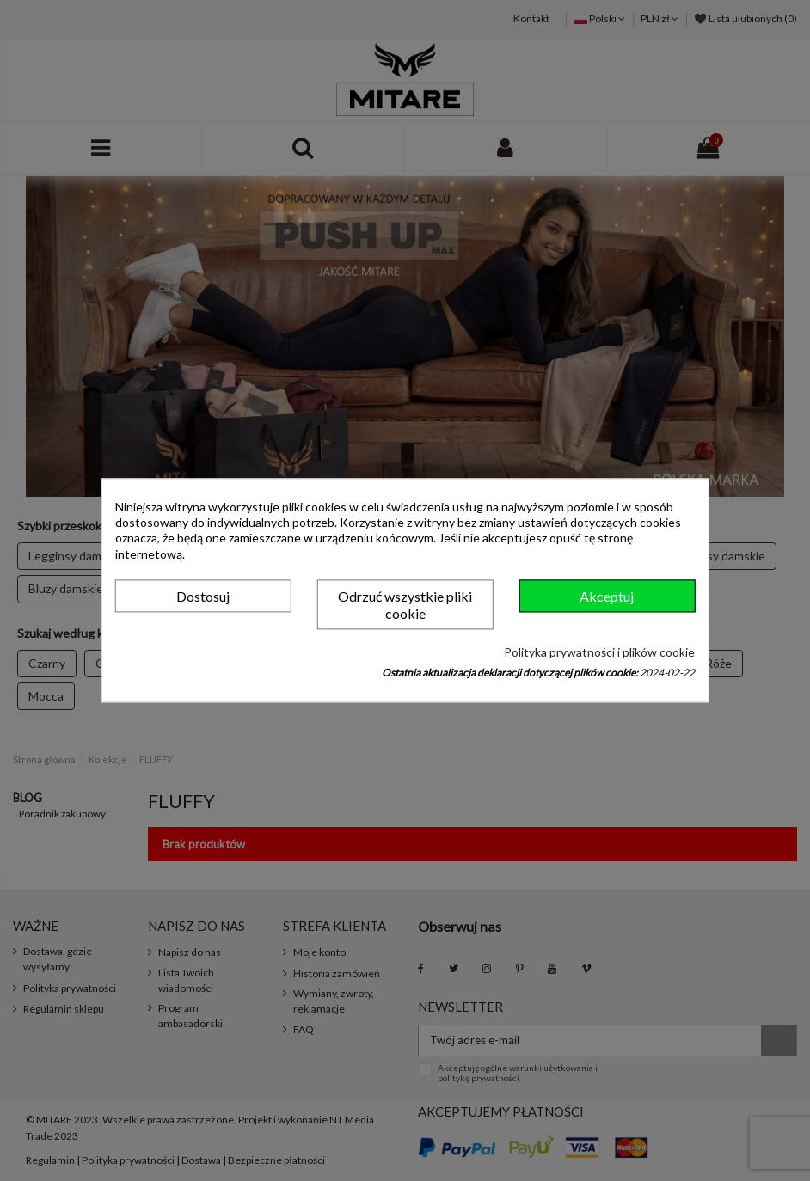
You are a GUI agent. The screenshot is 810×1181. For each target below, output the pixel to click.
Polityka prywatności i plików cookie (599, 652)
